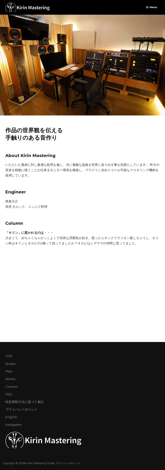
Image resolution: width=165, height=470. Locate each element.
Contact (11, 387)
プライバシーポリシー (21, 409)
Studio (10, 364)
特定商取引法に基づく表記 (24, 402)
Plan (9, 371)
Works (10, 379)
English (11, 417)
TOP (8, 356)
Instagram (13, 425)
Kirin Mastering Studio (41, 463)
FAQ (8, 394)
